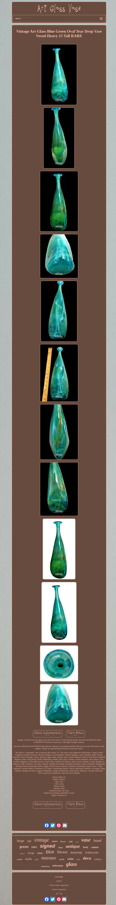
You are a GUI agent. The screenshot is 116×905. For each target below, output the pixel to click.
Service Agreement (59, 889)
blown (62, 852)
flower (63, 841)
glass (71, 864)
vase (85, 840)
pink (78, 859)
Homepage (59, 877)
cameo (94, 847)
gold (36, 859)
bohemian (58, 865)
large (20, 841)
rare (34, 847)
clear (60, 847)
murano (48, 857)
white (70, 858)
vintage (41, 840)
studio (28, 858)
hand (97, 840)
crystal (19, 859)
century (98, 859)
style (71, 841)
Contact (59, 881)
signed (47, 846)
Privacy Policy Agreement (59, 885)
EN (57, 894)
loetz (85, 847)
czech (61, 859)
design (31, 853)
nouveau (76, 852)
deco (87, 858)
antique (73, 846)
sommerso (45, 866)
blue (50, 851)
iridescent (91, 852)
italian (40, 853)
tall (29, 841)
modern (22, 853)
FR (61, 894)
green (24, 847)
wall (77, 842)
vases (54, 841)
